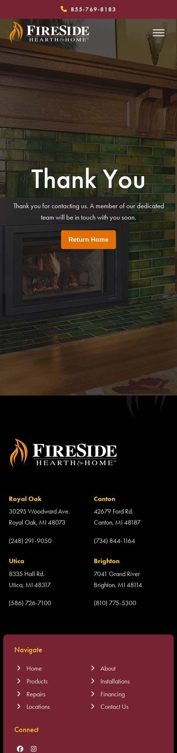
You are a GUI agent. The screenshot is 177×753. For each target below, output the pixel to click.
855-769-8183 (93, 9)
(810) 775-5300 (115, 603)
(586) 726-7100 (30, 603)
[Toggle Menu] (158, 32)
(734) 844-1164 (114, 541)
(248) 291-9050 (30, 541)
